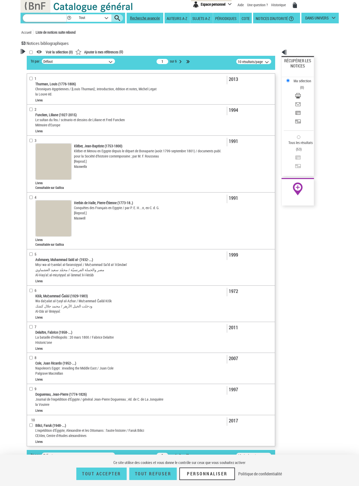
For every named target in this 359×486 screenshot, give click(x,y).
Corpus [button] (32, 267)
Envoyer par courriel (299, 84)
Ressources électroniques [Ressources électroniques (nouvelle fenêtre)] (295, 164)
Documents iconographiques (48, 134)
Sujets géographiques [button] (44, 185)
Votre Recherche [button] (42, 60)
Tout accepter (101, 474)
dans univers (317, 19)
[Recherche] (44, 18)
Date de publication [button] (42, 168)
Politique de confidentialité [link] (260, 474)
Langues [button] (33, 159)
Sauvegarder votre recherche (54, 90)
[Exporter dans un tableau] (304, 90)
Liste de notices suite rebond (56, 32)
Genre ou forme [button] (38, 250)
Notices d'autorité (271, 18)
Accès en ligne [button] (38, 110)
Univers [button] (32, 258)
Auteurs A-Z (177, 18)
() (166, 51)
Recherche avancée (145, 17)
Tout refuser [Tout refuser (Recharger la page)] (153, 474)
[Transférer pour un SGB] (304, 96)
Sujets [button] (31, 177)
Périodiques (225, 18)
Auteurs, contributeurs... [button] (46, 151)
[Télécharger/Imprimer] (304, 78)
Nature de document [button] (42, 118)
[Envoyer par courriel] (304, 84)
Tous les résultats (297, 110)
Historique (279, 4)
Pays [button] (30, 276)
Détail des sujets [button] (39, 194)
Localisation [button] (36, 142)
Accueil (26, 32)
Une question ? (257, 4)
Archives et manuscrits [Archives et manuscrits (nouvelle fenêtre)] (293, 158)
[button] (69, 18)
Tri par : (102, 61)
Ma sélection (294, 68)
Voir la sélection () (125, 52)
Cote (246, 18)
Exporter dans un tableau (303, 90)
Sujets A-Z (201, 18)
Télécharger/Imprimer (300, 78)
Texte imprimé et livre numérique (52, 126)
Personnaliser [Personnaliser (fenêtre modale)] (207, 474)
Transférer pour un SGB (301, 96)
